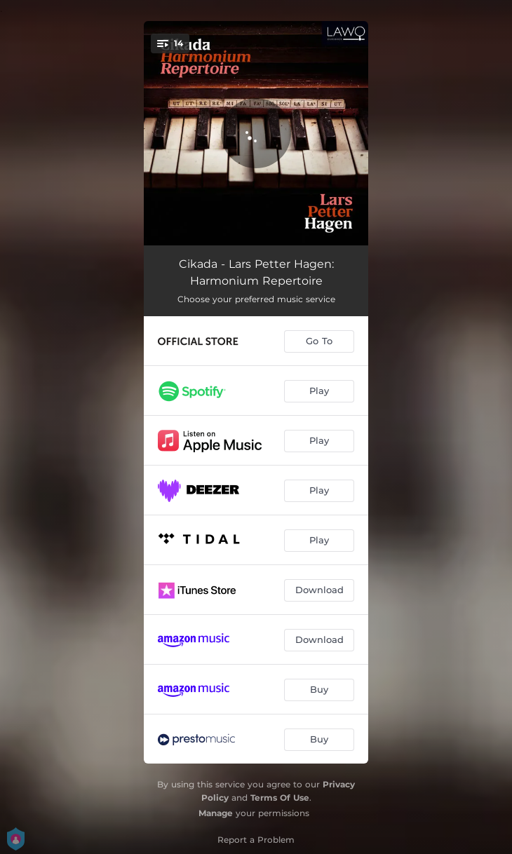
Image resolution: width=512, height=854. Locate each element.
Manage (215, 813)
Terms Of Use (279, 797)
